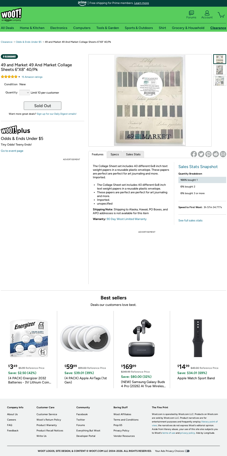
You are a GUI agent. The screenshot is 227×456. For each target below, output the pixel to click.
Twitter (80, 419)
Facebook (82, 414)
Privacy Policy (121, 430)
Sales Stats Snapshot (198, 166)
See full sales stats (190, 220)
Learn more (141, 3)
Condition (11, 84)
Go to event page (12, 151)
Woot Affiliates (122, 414)
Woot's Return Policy (49, 419)
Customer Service (47, 414)
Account (207, 14)
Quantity (11, 92)
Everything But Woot (88, 430)
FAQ (9, 425)
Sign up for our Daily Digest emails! (57, 113)
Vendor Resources (124, 436)
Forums (191, 14)
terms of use (168, 433)
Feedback (12, 430)
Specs (115, 154)
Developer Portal (85, 436)
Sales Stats (133, 154)
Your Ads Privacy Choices (169, 451)
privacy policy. (187, 433)
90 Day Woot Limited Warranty (127, 219)
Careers (11, 419)
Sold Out (42, 105)
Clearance (7, 41)
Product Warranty (47, 425)
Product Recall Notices (50, 430)
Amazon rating (32, 76)
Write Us (42, 436)
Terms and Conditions (126, 419)
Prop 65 (118, 425)
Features (97, 154)
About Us (12, 414)
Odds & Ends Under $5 (29, 41)
